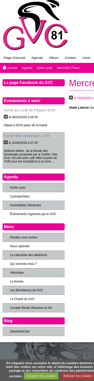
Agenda (37, 58)
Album (53, 58)
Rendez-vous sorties (23, 237)
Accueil (12, 68)
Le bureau (17, 281)
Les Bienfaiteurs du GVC (26, 290)
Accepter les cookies (41, 376)
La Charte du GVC (22, 299)
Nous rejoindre (20, 246)
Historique (17, 272)
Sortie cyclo (44, 68)
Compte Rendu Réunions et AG (31, 308)
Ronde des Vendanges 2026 (26, 136)
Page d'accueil (14, 58)
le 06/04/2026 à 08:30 (23, 117)
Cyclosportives (20, 196)
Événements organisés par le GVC (33, 214)
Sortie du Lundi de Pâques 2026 (29, 110)
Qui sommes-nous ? (23, 264)
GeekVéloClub (19, 331)
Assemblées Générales (25, 205)
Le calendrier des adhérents (28, 255)
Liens (86, 58)
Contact (70, 58)
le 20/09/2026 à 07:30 (23, 143)
